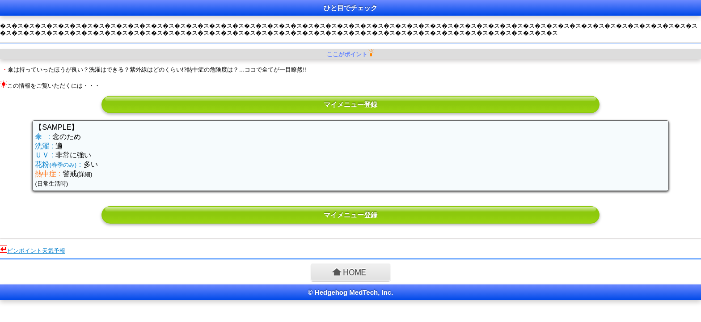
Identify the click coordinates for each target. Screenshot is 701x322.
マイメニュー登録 (350, 104)
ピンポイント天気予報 (36, 250)
